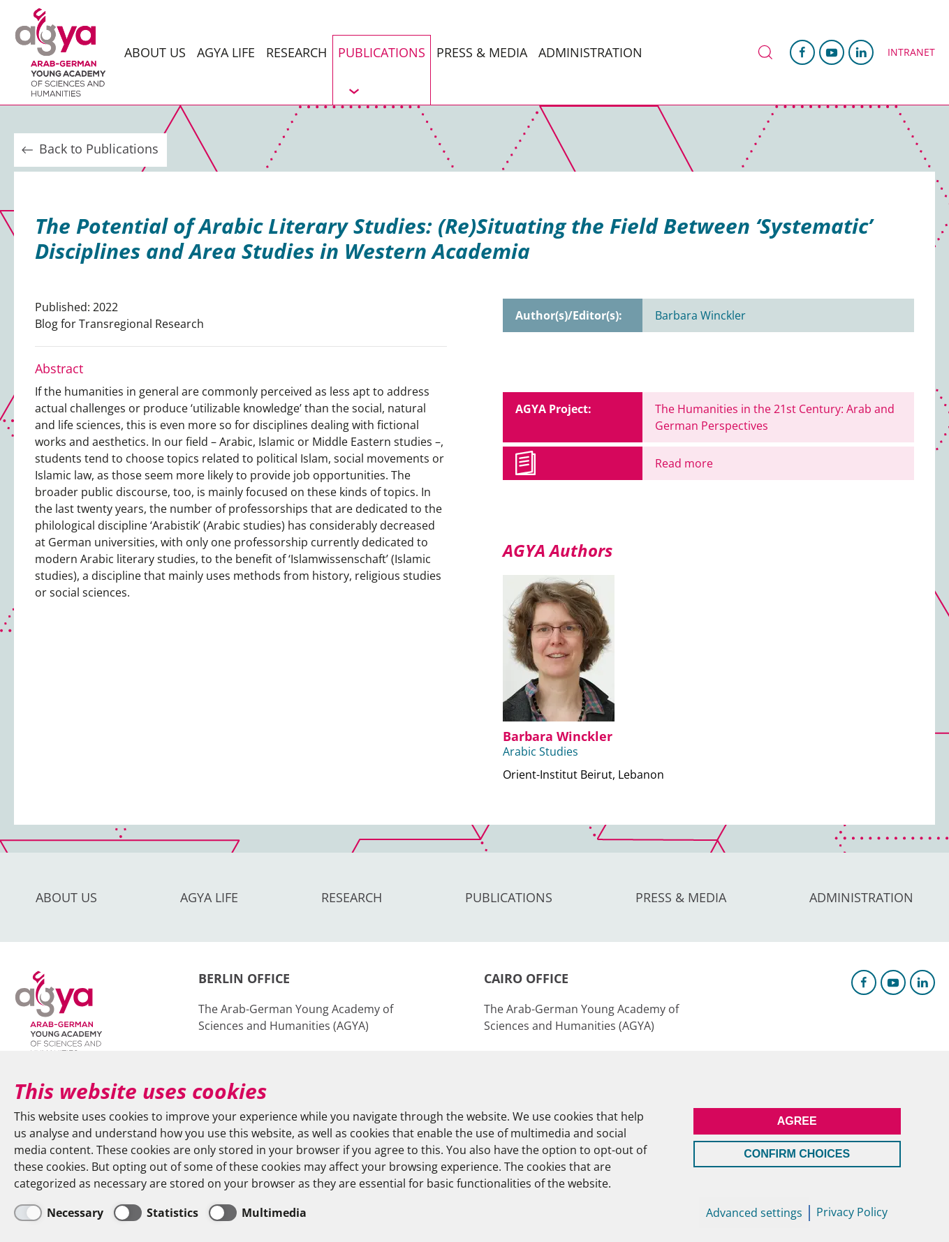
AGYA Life (226, 52)
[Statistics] (156, 1212)
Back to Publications (89, 149)
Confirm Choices (797, 1154)
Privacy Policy (852, 1212)
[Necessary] (58, 1212)
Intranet (911, 52)
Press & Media (481, 52)
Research (296, 52)
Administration (590, 52)
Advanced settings (754, 1212)
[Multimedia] (258, 1212)
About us (155, 52)
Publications (381, 52)
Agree (797, 1121)
